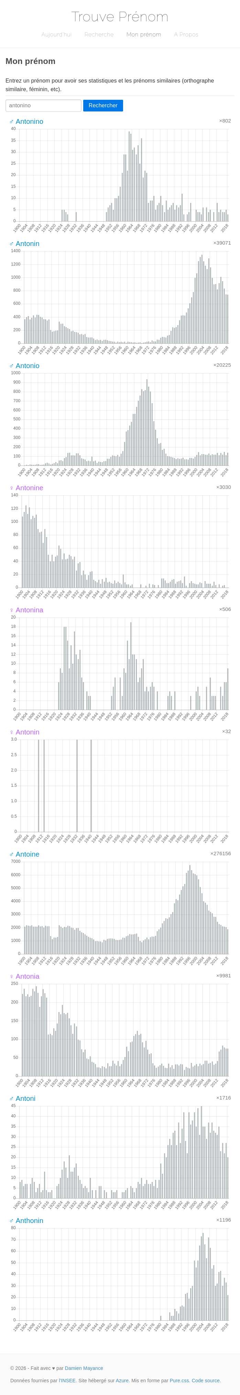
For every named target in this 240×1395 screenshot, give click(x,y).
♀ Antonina (26, 610)
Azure (122, 1380)
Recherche (99, 34)
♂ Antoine (24, 854)
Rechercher (103, 105)
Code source (206, 1380)
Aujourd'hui (56, 34)
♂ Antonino (26, 121)
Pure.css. (180, 1380)
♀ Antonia (24, 976)
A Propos (186, 34)
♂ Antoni (22, 1098)
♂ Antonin (24, 243)
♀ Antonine (26, 488)
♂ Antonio (24, 365)
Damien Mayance (84, 1368)
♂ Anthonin (26, 1220)
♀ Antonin (24, 732)
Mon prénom (144, 34)
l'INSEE (67, 1380)
